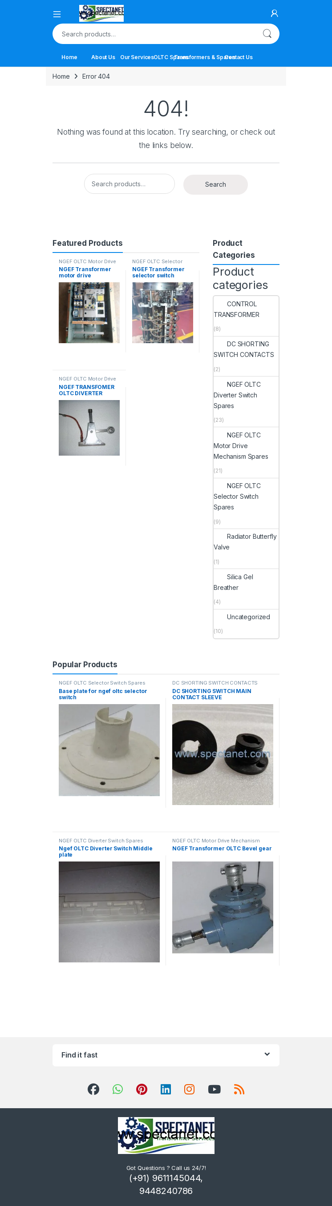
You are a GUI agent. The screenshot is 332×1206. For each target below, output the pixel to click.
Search (267, 34)
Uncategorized (242, 617)
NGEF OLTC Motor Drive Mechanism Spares (87, 264)
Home (69, 57)
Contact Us (238, 57)
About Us (103, 57)
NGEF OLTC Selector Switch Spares (157, 264)
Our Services (137, 57)
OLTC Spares (171, 57)
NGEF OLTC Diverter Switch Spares (237, 395)
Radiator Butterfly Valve (245, 542)
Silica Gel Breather (233, 582)
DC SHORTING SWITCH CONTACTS (244, 349)
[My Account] (274, 13)
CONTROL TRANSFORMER (236, 309)
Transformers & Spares (205, 57)
